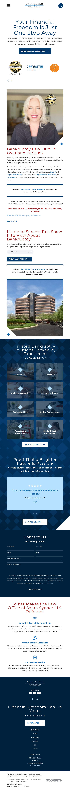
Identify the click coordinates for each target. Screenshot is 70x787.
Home (35, 733)
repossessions (11, 177)
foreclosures (52, 175)
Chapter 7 (53, 172)
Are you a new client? (13, 558)
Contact (35, 749)
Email (37, 552)
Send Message (35, 589)
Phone (9, 552)
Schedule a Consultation (35, 51)
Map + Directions (35, 766)
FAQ (35, 745)
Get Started (35, 723)
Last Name (39, 546)
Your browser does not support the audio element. (20, 252)
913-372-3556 (35, 693)
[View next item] (12, 81)
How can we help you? (14, 564)
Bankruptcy (35, 737)
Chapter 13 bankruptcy (14, 175)
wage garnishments (41, 175)
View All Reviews (35, 522)
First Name (10, 546)
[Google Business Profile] (37, 699)
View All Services (35, 444)
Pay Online (35, 741)
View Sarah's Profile (19, 259)
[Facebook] (33, 699)
